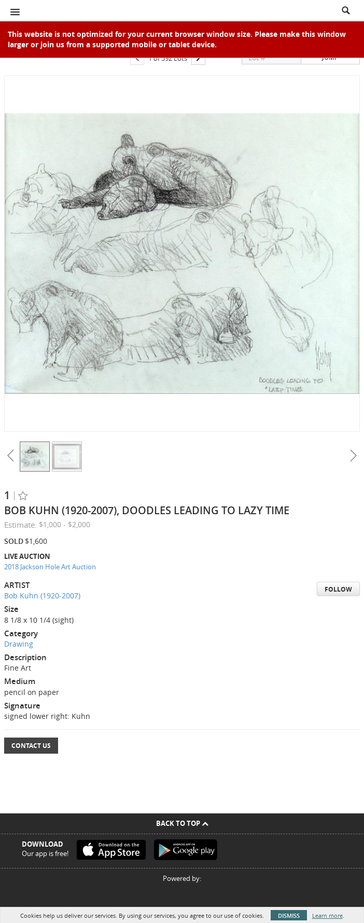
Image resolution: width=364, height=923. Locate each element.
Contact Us (31, 745)
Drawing (18, 644)
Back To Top (182, 823)
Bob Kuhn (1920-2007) (42, 595)
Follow (338, 589)
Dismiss (289, 915)
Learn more (327, 915)
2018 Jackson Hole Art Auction (50, 566)
